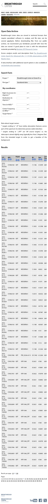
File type (6, 82)
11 (14, 479)
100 (17, 473)
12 (16, 479)
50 (15, 473)
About (3, 12)
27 (44, 479)
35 (13, 481)
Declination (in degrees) (7, 99)
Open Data (16, 14)
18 (27, 479)
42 (26, 481)
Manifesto (37, 12)
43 (28, 481)
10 (12, 479)
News (20, 12)
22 (35, 479)
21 (33, 479)
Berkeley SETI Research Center (27, 49)
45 (31, 481)
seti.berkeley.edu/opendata (10, 65)
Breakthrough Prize (6, 495)
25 (40, 479)
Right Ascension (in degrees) (9, 94)
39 (20, 481)
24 (38, 479)
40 (22, 481)
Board (7, 12)
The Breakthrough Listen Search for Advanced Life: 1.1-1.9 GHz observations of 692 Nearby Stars (24, 56)
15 (21, 479)
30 (3, 481)
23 (36, 479)
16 (23, 479)
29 (2, 481)
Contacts (30, 12)
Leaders (3, 14)
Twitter (45, 500)
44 (30, 481)
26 (42, 479)
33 (9, 481)
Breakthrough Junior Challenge (6, 500)
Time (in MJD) (7, 105)
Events (25, 12)
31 (5, 481)
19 (29, 479)
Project (5, 78)
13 (18, 479)
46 (33, 481)
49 (39, 481)
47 (35, 481)
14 (20, 479)
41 (24, 481)
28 (46, 479)
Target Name (7, 114)
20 (13, 473)
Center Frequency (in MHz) (8, 110)
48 (37, 481)
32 (7, 481)
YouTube (33, 500)
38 (18, 481)
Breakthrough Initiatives (2, 5)
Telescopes (10, 14)
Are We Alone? (14, 12)
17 (25, 479)
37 (17, 481)
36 (15, 481)
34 (11, 481)
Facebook (40, 500)
